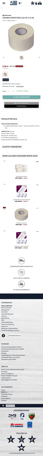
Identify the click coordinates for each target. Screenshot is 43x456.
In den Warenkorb (21, 97)
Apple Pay (4, 392)
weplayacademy (6, 378)
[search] (21, 7)
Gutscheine (4, 312)
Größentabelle (20, 86)
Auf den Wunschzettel (21, 103)
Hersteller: (5, 131)
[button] (3, 3)
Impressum (4, 326)
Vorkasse (3, 400)
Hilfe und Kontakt (6, 308)
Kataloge (3, 353)
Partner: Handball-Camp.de (9, 376)
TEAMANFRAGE (21, 106)
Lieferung (4, 316)
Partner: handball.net (7, 373)
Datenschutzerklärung (7, 324)
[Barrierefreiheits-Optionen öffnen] (3, 335)
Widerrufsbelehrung (7, 322)
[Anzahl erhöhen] (14, 91)
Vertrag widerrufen (6, 305)
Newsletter (4, 371)
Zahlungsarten (5, 310)
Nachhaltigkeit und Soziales (9, 380)
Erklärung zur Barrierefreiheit (9, 328)
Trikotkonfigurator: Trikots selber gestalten (13, 355)
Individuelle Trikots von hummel (10, 357)
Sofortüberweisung (6, 394)
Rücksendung (5, 318)
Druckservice (5, 351)
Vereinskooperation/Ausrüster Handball (12, 349)
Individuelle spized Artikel (8, 359)
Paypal (3, 390)
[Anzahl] (11, 91)
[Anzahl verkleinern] (9, 91)
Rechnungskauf (5, 398)
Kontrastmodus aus (15, 335)
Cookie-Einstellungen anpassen (10, 330)
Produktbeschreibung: (9, 124)
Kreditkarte (4, 396)
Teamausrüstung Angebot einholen (11, 347)
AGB (2, 320)
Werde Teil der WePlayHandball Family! (12, 369)
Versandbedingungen (7, 314)
